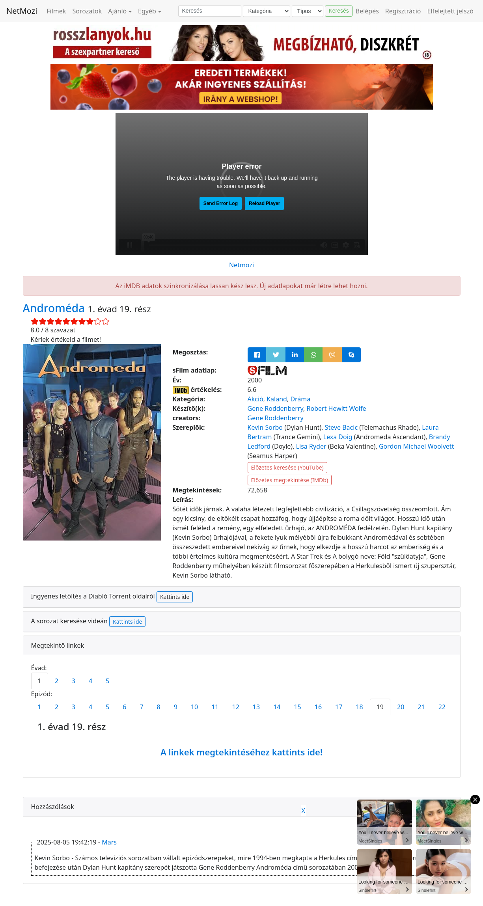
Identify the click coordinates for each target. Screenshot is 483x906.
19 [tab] (380, 707)
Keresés (338, 10)
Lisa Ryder (311, 446)
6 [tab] (124, 707)
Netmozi (241, 265)
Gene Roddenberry (276, 408)
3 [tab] (73, 681)
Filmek (56, 11)
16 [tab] (318, 707)
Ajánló (117, 11)
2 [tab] (56, 681)
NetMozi (21, 11)
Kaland (277, 399)
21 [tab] (421, 707)
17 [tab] (338, 707)
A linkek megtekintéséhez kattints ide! (241, 752)
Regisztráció (403, 11)
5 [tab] (107, 681)
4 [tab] (90, 681)
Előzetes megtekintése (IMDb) (289, 480)
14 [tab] (276, 707)
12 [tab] (235, 707)
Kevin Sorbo (265, 427)
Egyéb (147, 11)
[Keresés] (209, 11)
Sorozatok (87, 11)
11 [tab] (214, 707)
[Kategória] (266, 11)
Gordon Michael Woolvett (416, 446)
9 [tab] (175, 707)
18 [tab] (359, 707)
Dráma (300, 399)
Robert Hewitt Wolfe (336, 408)
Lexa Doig (337, 436)
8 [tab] (158, 707)
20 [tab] (400, 707)
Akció (255, 399)
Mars (109, 842)
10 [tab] (194, 707)
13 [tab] (256, 707)
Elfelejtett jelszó (450, 11)
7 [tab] (141, 707)
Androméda (55, 307)
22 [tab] (442, 707)
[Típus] (307, 11)
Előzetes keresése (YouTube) (287, 467)
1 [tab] (39, 681)
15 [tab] (297, 707)
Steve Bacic (341, 427)
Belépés (367, 11)
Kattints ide (174, 596)
